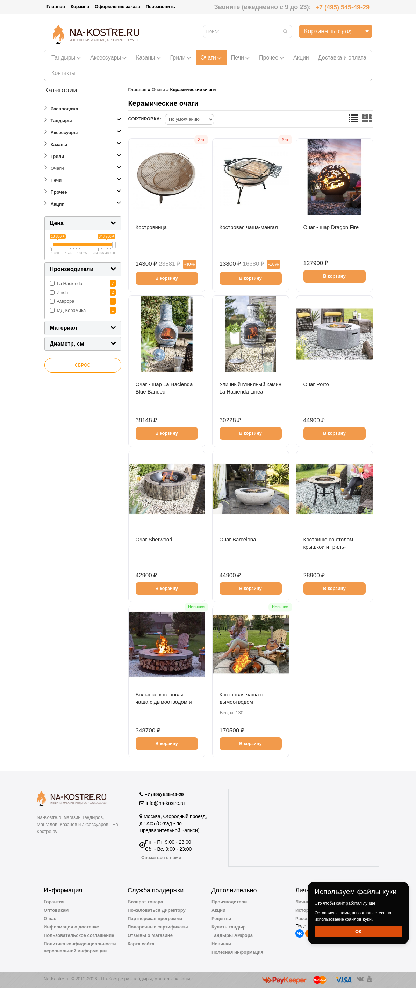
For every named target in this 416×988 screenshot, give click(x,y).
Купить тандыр (228, 927)
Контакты (63, 73)
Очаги (211, 58)
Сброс (83, 365)
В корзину (166, 278)
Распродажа (61, 107)
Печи (240, 58)
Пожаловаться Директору (157, 910)
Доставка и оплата (342, 58)
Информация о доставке (71, 927)
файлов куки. (359, 919)
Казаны (148, 58)
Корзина (80, 6)
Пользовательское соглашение (79, 935)
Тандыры (66, 58)
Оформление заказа (117, 6)
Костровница (151, 227)
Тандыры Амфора (232, 935)
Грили (181, 58)
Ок (358, 931)
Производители (229, 901)
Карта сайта (141, 943)
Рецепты (221, 918)
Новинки (221, 943)
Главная (55, 6)
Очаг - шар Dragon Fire (331, 227)
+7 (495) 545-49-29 (342, 7)
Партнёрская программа (155, 918)
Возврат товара (145, 901)
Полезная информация (237, 952)
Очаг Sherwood (154, 539)
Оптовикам (56, 910)
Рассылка (306, 918)
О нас (50, 918)
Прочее (271, 58)
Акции (301, 58)
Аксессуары (108, 58)
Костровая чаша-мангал (249, 227)
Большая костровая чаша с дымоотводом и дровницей (164, 701)
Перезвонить (160, 6)
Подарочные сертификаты (158, 927)
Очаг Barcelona (238, 539)
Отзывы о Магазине (150, 935)
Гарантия (54, 901)
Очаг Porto (316, 384)
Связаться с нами (161, 857)
